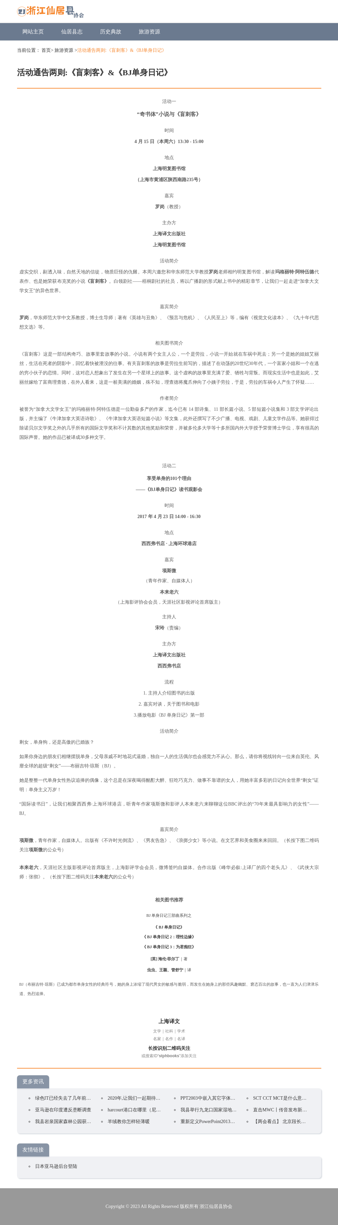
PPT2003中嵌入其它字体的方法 (213, 1098)
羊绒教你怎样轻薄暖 (129, 1121)
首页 (46, 50)
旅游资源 (149, 31)
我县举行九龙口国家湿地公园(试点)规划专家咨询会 (234, 1109)
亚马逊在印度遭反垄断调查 (63, 1109)
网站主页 (33, 31)
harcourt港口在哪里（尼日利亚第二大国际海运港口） (162, 1109)
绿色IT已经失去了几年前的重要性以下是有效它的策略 (91, 1098)
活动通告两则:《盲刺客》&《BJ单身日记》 (122, 50)
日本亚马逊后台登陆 (56, 1166)
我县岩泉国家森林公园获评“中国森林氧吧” (79, 1121)
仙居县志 (72, 31)
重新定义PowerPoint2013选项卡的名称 (219, 1121)
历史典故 (110, 31)
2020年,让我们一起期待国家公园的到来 (148, 1098)
